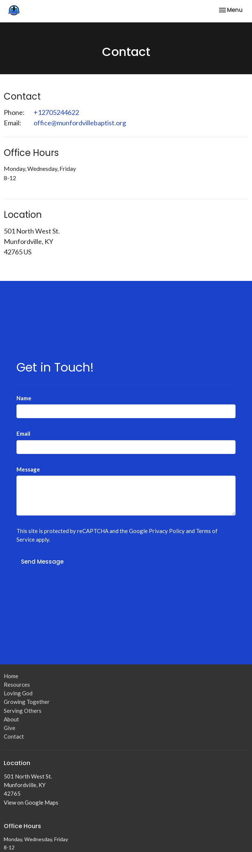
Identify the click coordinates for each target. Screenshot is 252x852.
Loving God (18, 693)
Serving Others (23, 710)
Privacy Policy (167, 530)
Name (23, 398)
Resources (17, 684)
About (11, 719)
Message (28, 469)
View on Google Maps (31, 802)
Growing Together (27, 701)
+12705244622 (56, 112)
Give (9, 727)
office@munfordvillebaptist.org (80, 123)
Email (23, 433)
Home (11, 676)
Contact (14, 736)
